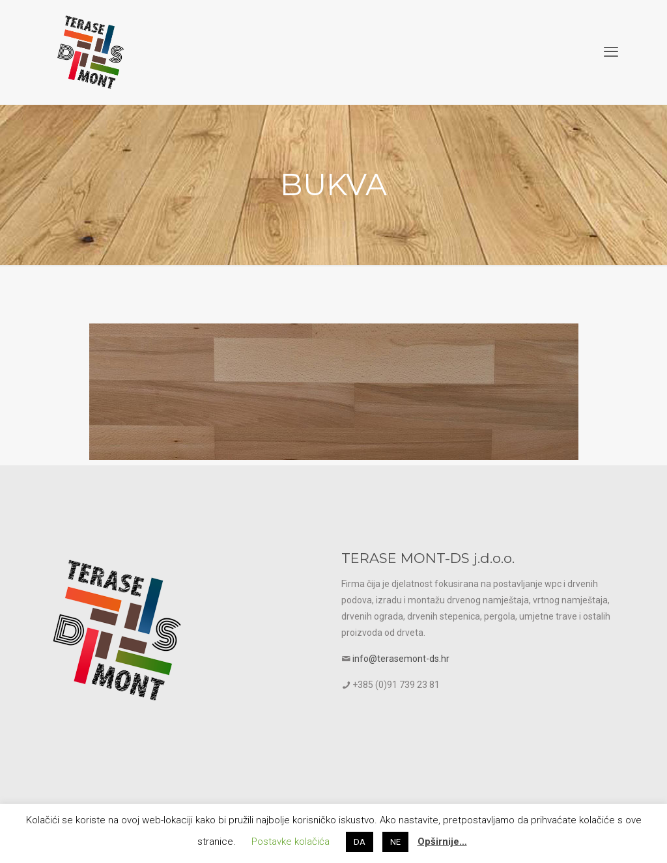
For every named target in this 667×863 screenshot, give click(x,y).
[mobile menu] (611, 52)
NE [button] (395, 842)
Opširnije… (442, 841)
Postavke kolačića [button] (290, 841)
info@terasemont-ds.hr (400, 658)
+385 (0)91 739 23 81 (396, 684)
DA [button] (359, 842)
